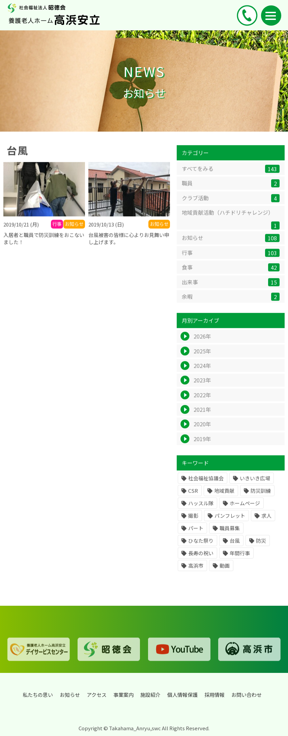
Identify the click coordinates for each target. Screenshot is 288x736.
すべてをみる (231, 175)
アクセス (97, 694)
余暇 (231, 303)
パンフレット (229, 522)
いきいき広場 (255, 485)
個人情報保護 (182, 694)
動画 (225, 572)
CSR (193, 497)
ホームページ (245, 510)
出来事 (231, 289)
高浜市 (195, 572)
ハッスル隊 (200, 510)
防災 (261, 547)
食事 (231, 274)
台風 (235, 547)
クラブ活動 (231, 205)
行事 (231, 259)
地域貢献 (224, 497)
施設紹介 (150, 694)
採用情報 (214, 694)
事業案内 (123, 694)
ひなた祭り (200, 547)
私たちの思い (38, 694)
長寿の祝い (200, 560)
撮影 (193, 522)
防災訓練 (261, 497)
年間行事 (240, 560)
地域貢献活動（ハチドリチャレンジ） (231, 226)
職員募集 (230, 535)
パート (195, 535)
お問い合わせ (246, 694)
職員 (231, 190)
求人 (266, 522)
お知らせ (231, 245)
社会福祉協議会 (206, 485)
